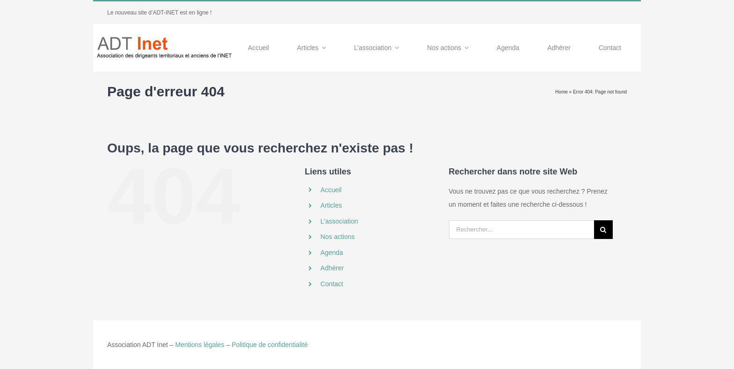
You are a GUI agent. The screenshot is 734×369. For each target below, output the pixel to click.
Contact (332, 284)
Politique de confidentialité (270, 344)
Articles (331, 205)
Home (561, 91)
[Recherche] (603, 229)
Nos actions (338, 236)
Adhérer (332, 268)
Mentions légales (199, 344)
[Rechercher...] (521, 229)
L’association (339, 221)
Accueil (331, 190)
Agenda (332, 252)
